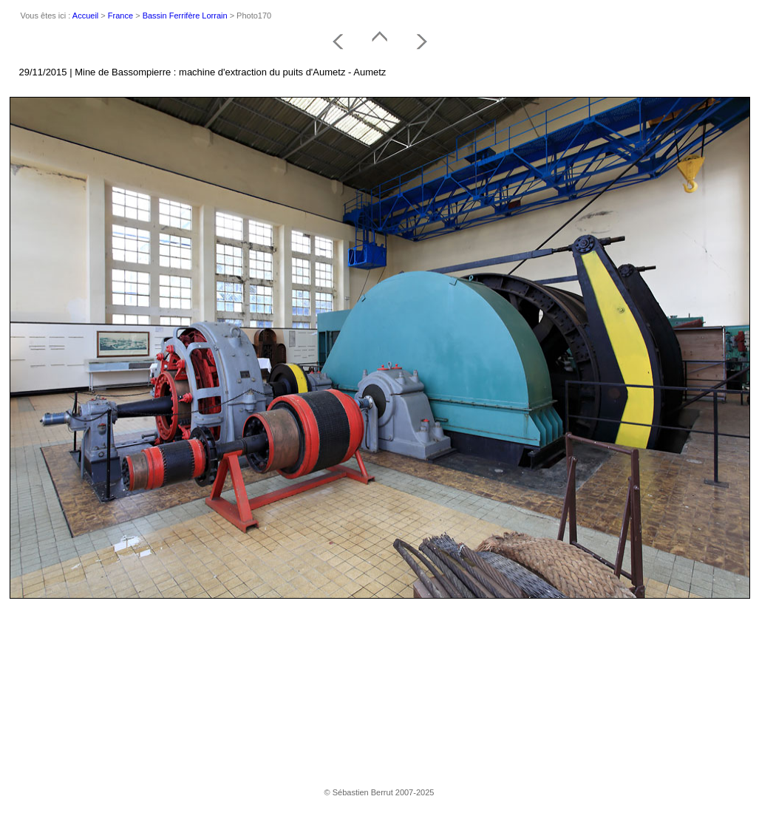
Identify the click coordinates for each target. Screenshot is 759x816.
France (120, 15)
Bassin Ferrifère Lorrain (185, 15)
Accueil (85, 15)
